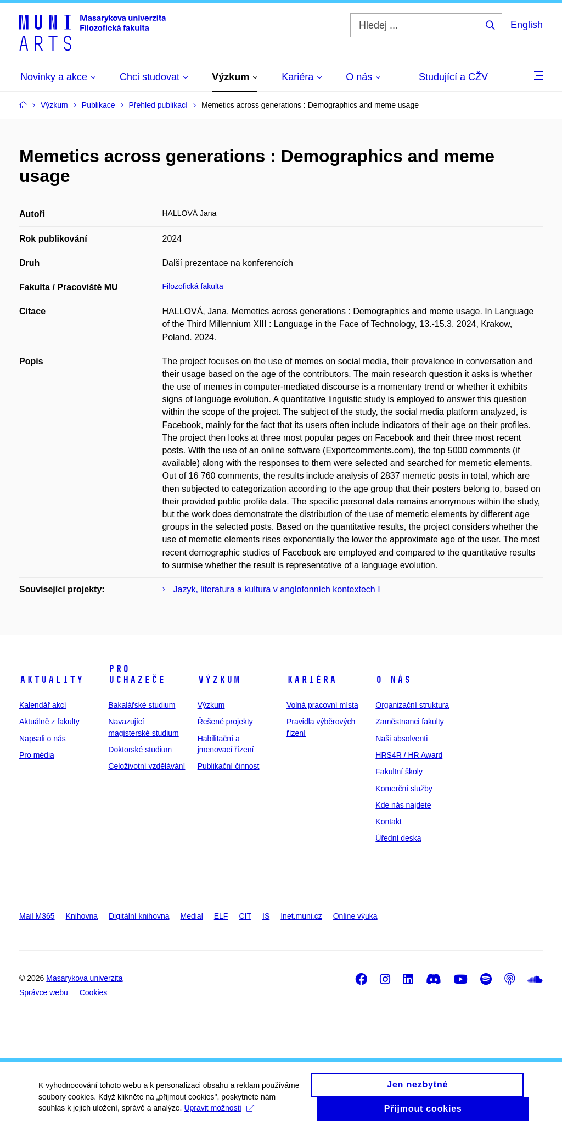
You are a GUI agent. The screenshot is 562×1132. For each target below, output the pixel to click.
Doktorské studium (140, 749)
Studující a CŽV (453, 76)
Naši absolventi (401, 738)
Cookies (94, 992)
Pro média (36, 755)
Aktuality (51, 680)
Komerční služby (403, 788)
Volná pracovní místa (322, 705)
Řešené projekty (225, 721)
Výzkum (219, 680)
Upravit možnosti (219, 1112)
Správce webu (43, 992)
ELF (221, 916)
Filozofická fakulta (192, 286)
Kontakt (388, 821)
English (526, 24)
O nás (393, 680)
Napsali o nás (42, 738)
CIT (245, 916)
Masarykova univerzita (84, 978)
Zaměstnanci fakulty (409, 721)
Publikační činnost (229, 766)
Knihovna (82, 916)
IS (265, 916)
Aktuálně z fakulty (49, 721)
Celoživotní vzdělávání (146, 766)
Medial (192, 916)
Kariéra (311, 680)
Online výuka (355, 916)
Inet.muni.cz (301, 916)
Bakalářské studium (141, 705)
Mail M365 (37, 916)
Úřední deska (398, 838)
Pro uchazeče (136, 674)
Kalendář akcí (42, 705)
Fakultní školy (399, 771)
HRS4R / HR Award (408, 755)
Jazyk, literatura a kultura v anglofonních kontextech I (276, 589)
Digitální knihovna (139, 916)
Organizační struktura (412, 705)
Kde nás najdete (403, 805)
